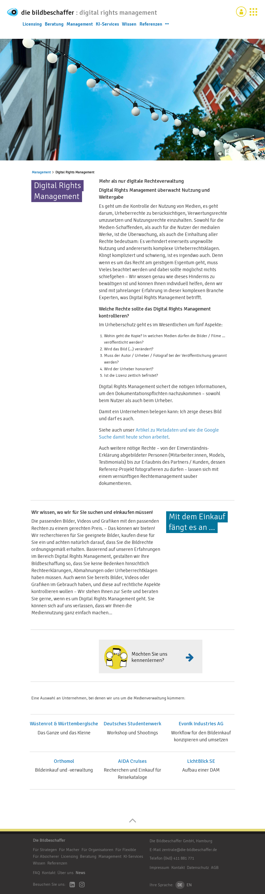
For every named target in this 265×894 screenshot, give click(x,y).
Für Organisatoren (97, 849)
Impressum (159, 867)
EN (189, 885)
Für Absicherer (46, 856)
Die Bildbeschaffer (49, 840)
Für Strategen (45, 849)
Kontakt (48, 872)
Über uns (65, 872)
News (80, 872)
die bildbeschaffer (59, 12)
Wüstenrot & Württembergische (64, 724)
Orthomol (64, 761)
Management (80, 38)
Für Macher (69, 849)
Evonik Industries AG (201, 724)
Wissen (129, 38)
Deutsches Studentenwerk (132, 724)
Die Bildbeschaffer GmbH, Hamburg (181, 841)
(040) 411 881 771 (179, 858)
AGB (215, 867)
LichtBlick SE (201, 761)
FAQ (36, 872)
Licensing (32, 38)
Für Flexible (125, 849)
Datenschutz (198, 867)
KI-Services (107, 38)
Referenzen (150, 38)
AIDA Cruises (132, 761)
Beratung (54, 38)
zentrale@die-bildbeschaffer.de (189, 849)
